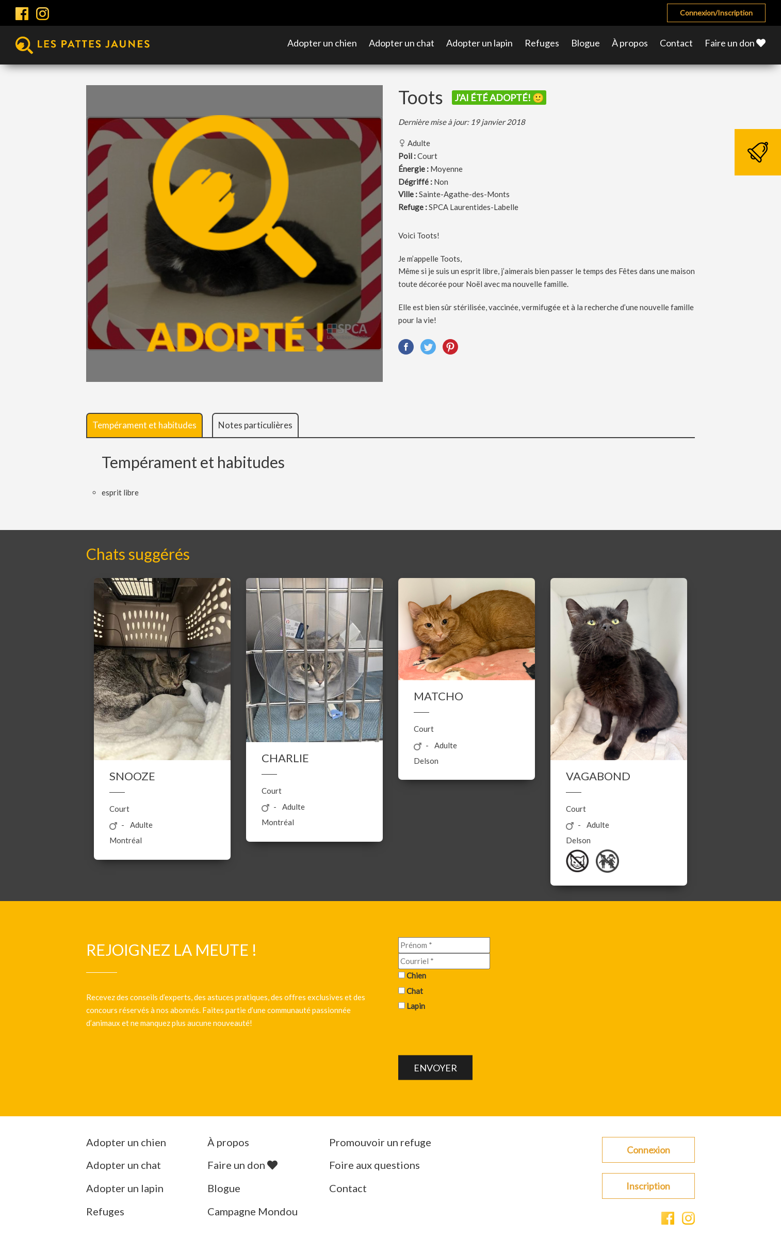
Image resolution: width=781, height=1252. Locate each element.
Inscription (648, 1186)
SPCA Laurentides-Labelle (473, 207)
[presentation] (476, 1035)
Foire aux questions (374, 1165)
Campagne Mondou (252, 1211)
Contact (676, 43)
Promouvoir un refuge (380, 1142)
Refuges (542, 43)
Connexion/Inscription (716, 12)
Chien (416, 975)
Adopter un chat (401, 43)
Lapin (415, 1005)
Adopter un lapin (479, 43)
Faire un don (735, 43)
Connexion (648, 1149)
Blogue (585, 43)
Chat (414, 990)
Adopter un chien (322, 43)
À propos (630, 43)
